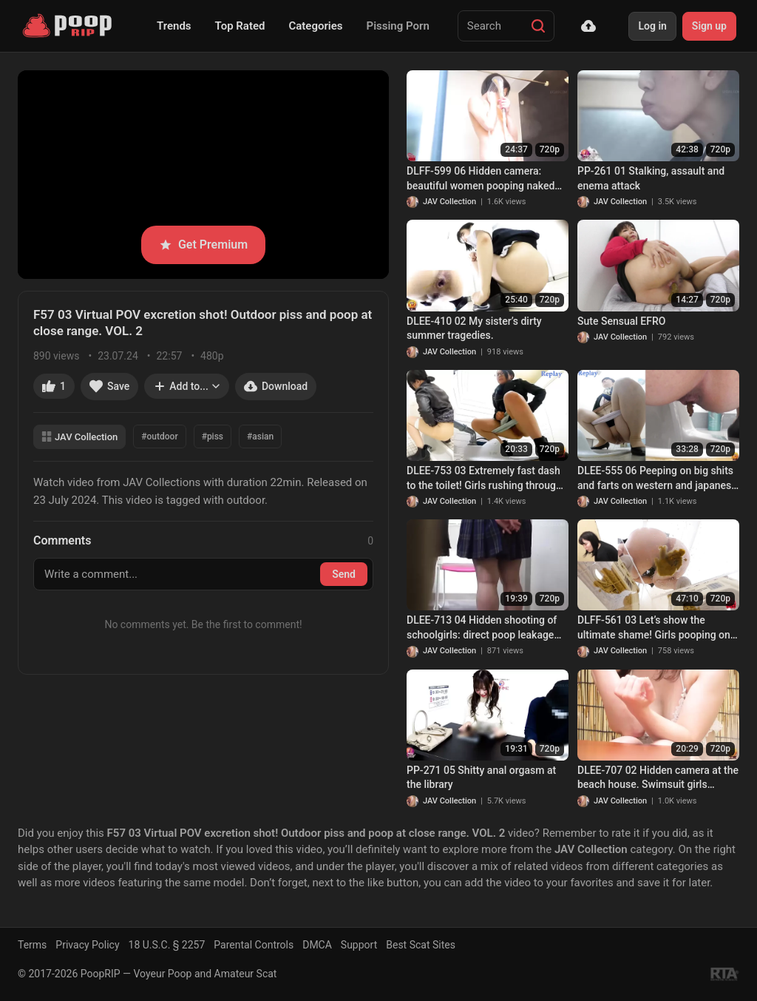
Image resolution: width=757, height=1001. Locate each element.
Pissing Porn (398, 26)
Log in (652, 26)
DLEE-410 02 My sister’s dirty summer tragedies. (474, 328)
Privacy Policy (87, 945)
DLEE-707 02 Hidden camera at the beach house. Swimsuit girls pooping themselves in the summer (658, 778)
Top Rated (240, 26)
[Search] (538, 26)
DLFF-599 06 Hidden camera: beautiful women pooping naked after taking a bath (480, 179)
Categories (315, 26)
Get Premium (203, 244)
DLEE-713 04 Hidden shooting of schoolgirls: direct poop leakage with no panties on (482, 628)
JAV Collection (79, 436)
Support (359, 945)
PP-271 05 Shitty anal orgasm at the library (481, 777)
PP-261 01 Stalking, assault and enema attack (650, 178)
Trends (174, 26)
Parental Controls (253, 945)
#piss (212, 436)
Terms (32, 945)
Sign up (709, 26)
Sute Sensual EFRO (621, 321)
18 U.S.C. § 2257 (167, 945)
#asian (260, 436)
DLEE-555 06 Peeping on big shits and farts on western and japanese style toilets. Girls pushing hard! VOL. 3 (657, 479)
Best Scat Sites (420, 945)
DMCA (317, 945)
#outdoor (159, 436)
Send (344, 574)
